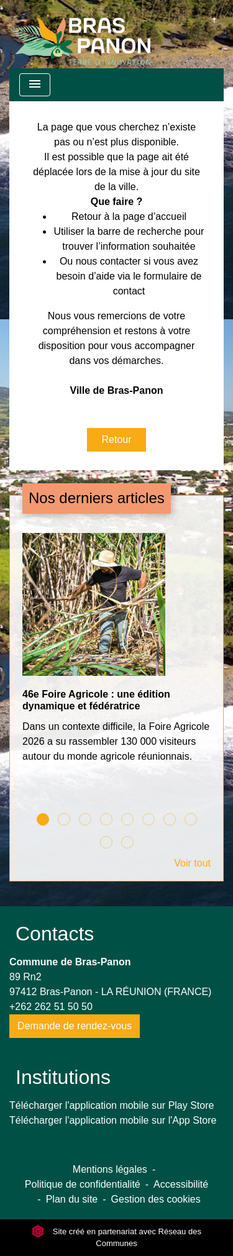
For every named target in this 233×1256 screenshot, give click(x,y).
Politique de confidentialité (82, 1184)
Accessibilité (180, 1184)
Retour (116, 439)
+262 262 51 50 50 (51, 1006)
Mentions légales (110, 1169)
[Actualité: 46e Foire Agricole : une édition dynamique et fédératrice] (116, 654)
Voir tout (192, 863)
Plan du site (72, 1199)
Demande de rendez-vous (74, 1026)
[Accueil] (80, 34)
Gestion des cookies (156, 1199)
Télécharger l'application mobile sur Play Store (111, 1105)
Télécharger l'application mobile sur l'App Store (112, 1120)
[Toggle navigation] (34, 84)
